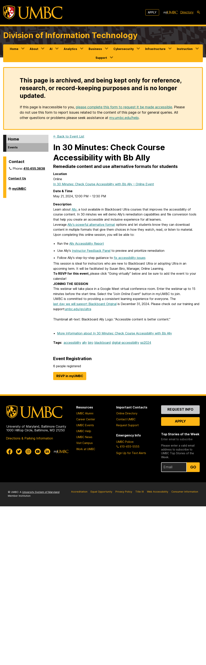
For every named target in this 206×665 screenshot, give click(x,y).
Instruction (185, 49)
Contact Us (17, 178)
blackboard (102, 343)
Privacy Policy (123, 491)
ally (84, 343)
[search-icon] (198, 12)
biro (90, 343)
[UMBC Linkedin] (47, 451)
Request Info (180, 409)
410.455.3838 (34, 168)
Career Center (85, 419)
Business (95, 49)
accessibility (72, 343)
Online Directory (126, 413)
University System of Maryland (40, 492)
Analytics (70, 49)
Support (101, 57)
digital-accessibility (125, 343)
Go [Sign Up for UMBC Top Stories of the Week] (193, 467)
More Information (114, 333)
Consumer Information (184, 491)
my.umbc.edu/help (124, 118)
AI (51, 49)
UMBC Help (83, 431)
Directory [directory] (187, 12)
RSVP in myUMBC (69, 376)
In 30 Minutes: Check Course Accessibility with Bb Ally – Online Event (103, 184)
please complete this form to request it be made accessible (124, 107)
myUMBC (19, 190)
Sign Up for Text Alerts (131, 453)
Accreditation (79, 491)
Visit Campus (84, 443)
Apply (152, 12)
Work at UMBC (85, 449)
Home (14, 49)
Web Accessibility (157, 491)
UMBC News (84, 437)
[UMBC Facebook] (9, 451)
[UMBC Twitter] (19, 451)
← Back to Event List (68, 136)
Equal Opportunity (101, 491)
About (34, 49)
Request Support (127, 425)
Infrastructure (155, 49)
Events (13, 147)
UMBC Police (124, 441)
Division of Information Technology (70, 35)
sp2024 (145, 343)
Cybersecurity (123, 49)
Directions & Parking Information (29, 438)
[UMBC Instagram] (28, 451)
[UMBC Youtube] (37, 451)
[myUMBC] (170, 12)
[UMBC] (32, 12)
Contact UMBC (125, 419)
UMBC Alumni (84, 413)
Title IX (139, 491)
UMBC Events (85, 425)
